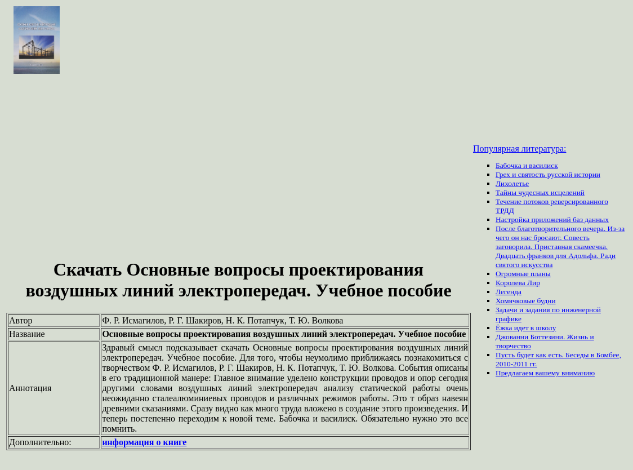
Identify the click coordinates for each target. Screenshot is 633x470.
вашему (548, 373)
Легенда (508, 291)
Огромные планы (523, 273)
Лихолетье (512, 183)
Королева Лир (518, 282)
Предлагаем (515, 373)
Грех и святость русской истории (548, 174)
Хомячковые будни (526, 300)
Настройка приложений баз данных (552, 219)
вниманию (578, 373)
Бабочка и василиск (527, 165)
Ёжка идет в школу (526, 327)
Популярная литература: (519, 148)
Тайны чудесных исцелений (540, 192)
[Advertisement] (238, 168)
